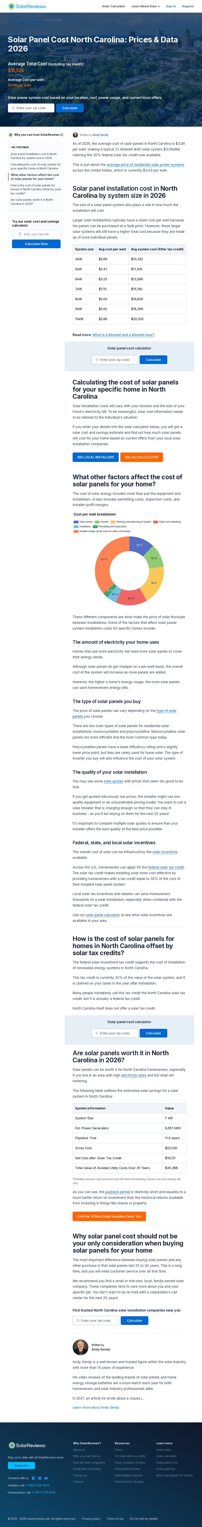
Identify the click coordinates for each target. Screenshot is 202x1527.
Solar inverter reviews (129, 1481)
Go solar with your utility (130, 1456)
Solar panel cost (167, 1462)
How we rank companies (89, 1462)
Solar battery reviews (129, 1475)
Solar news (163, 1449)
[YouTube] (46, 1478)
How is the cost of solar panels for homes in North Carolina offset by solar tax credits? (36, 189)
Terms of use (115, 1518)
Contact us (80, 1475)
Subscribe (21, 1465)
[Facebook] (33, 1478)
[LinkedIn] (39, 1478)
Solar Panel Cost (32, 20)
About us (79, 1449)
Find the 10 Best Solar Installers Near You (109, 1216)
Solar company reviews (130, 1462)
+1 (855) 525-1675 (37, 1485)
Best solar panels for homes (174, 1475)
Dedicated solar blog (87, 1468)
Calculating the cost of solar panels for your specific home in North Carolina (36, 166)
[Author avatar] (75, 135)
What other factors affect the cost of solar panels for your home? (35, 176)
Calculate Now (36, 244)
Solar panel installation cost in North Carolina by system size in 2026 (34, 156)
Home (13, 20)
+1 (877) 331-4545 (44, 1492)
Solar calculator (166, 1456)
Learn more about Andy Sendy (96, 1407)
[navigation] (27, 6)
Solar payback (165, 1468)
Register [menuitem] (188, 6)
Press (118, 1449)
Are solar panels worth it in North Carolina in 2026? (32, 201)
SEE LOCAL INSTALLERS (95, 457)
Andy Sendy (101, 1349)
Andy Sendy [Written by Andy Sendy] (100, 135)
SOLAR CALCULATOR (141, 457)
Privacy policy (91, 1518)
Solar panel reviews (128, 1468)
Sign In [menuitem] (171, 6)
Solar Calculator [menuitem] (113, 6)
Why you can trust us (86, 1456)
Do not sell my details (144, 1518)
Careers (78, 1481)
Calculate (69, 108)
